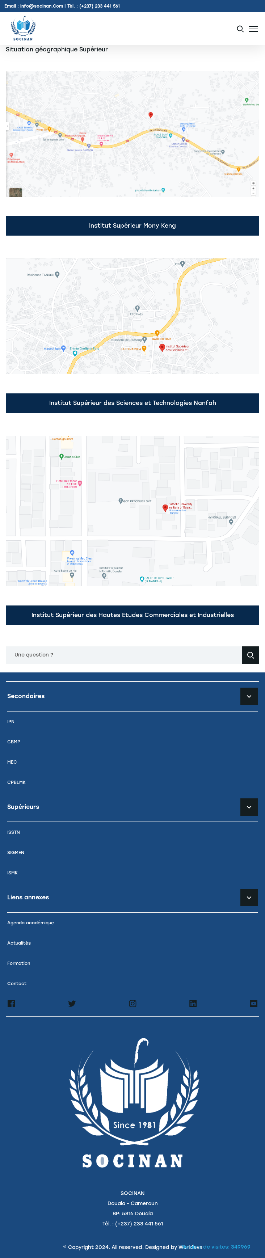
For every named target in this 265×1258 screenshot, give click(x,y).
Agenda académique (30, 922)
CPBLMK (16, 782)
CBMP (13, 741)
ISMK (12, 872)
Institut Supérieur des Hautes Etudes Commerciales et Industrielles (132, 615)
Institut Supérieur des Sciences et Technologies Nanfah (132, 403)
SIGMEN (15, 852)
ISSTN (13, 832)
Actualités (19, 943)
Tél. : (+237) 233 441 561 (132, 1224)
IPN (10, 721)
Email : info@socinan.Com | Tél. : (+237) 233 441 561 (62, 6)
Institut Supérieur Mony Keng (132, 225)
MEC (12, 762)
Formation (18, 963)
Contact (16, 983)
